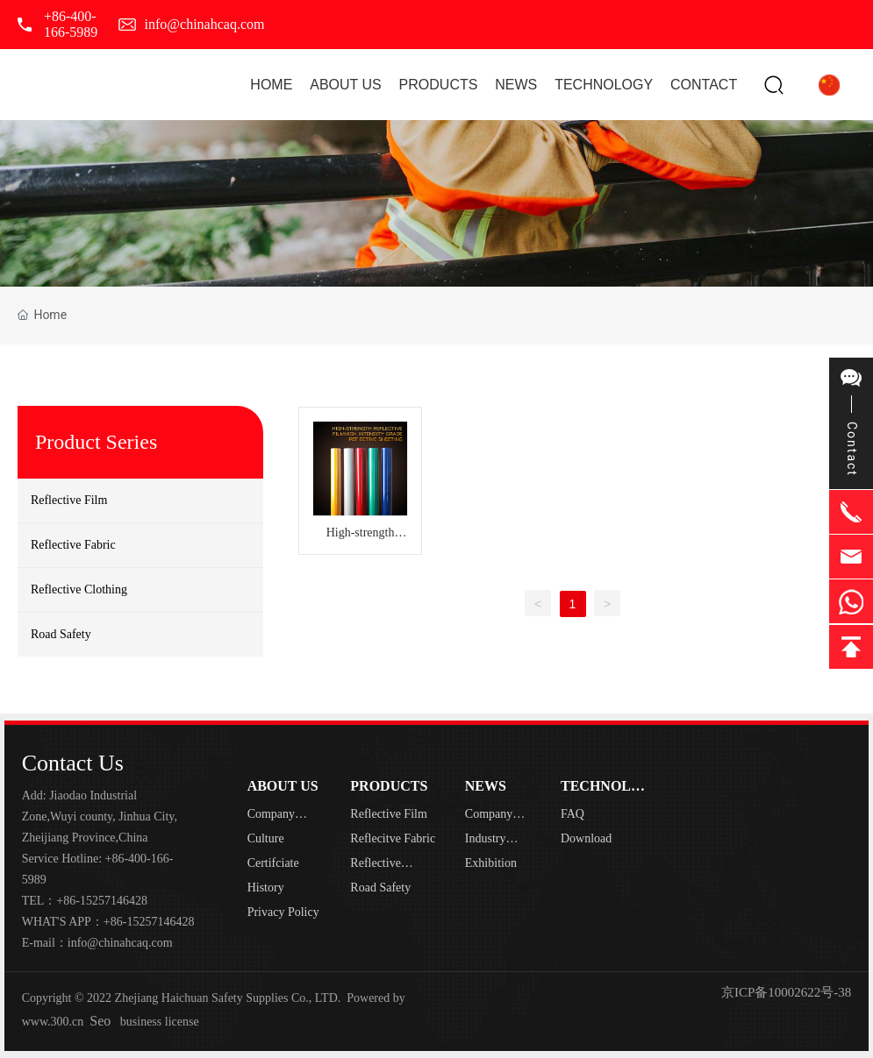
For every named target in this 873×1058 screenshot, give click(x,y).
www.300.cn (53, 1021)
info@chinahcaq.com (205, 24)
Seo (100, 1020)
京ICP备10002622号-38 (786, 992)
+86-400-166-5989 (70, 24)
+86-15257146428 (101, 900)
